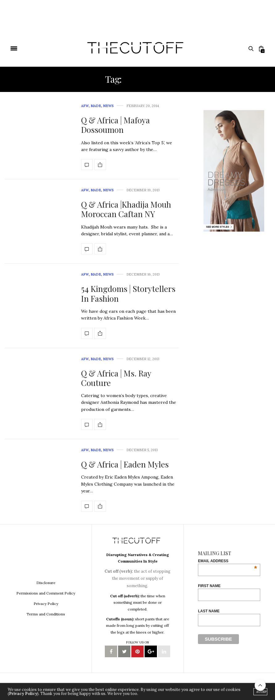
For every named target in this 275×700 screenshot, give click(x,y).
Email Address (227, 561)
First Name (209, 586)
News (108, 106)
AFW (85, 106)
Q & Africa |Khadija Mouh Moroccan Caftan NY (126, 209)
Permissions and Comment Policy (45, 593)
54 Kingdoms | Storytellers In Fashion (128, 293)
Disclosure (45, 582)
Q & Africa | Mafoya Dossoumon (115, 125)
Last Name (209, 611)
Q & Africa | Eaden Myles (125, 464)
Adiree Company (185, 685)
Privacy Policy (46, 603)
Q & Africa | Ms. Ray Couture (116, 378)
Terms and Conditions (46, 614)
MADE (96, 106)
